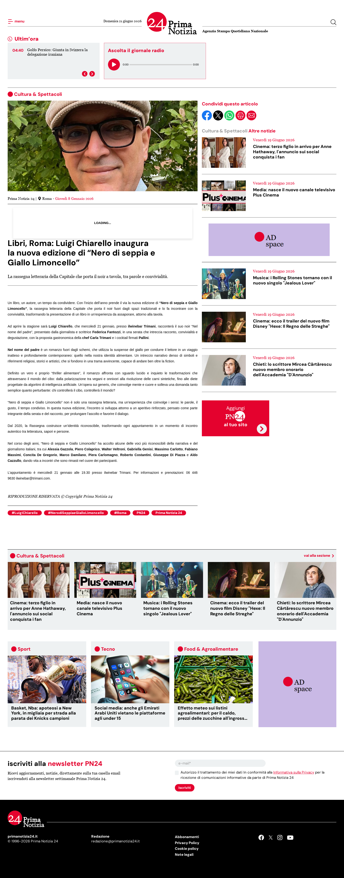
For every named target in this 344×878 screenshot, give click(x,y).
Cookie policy (187, 848)
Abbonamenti (187, 836)
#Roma (120, 513)
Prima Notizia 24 (169, 513)
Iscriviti (184, 787)
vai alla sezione (319, 555)
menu (16, 21)
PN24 (141, 513)
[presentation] (84, 73)
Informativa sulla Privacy (293, 772)
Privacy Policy (187, 842)
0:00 (126, 64)
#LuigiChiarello (25, 513)
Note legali (184, 854)
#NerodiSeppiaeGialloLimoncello (76, 513)
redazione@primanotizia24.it (115, 841)
